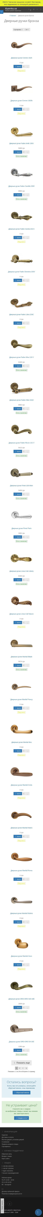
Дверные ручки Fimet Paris (21, 528)
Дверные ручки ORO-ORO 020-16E (21, 999)
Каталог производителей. (10, 1173)
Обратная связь (7, 1154)
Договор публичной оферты (10, 1191)
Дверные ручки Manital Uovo (21, 956)
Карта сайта (5, 1158)
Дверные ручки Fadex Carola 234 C (21, 229)
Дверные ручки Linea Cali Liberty (22, 571)
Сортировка (18, 29)
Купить (17, 66)
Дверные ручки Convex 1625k (21, 101)
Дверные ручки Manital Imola (21, 785)
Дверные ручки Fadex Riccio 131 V (21, 443)
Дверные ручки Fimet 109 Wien (21, 486)
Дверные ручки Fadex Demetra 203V (21, 272)
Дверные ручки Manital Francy (21, 699)
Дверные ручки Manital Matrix (21, 828)
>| (26, 1068)
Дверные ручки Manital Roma (21, 870)
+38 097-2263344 (8, 1168)
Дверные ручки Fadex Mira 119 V (21, 357)
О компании (5, 1142)
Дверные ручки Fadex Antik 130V (21, 143)
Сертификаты (6, 1146)
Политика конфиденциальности (12, 1194)
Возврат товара (7, 1156)
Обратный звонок (21, 1093)
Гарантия (5, 1135)
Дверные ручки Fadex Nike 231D (22, 400)
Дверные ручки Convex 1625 (21, 58)
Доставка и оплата (8, 1137)
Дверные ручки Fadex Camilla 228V (21, 186)
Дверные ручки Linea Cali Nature (22, 614)
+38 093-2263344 (8, 1166)
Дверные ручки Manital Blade (21, 657)
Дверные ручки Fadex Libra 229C (21, 314)
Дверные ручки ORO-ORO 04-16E (21, 1042)
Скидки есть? (21, 1118)
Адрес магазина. (7, 1171)
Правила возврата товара (10, 1144)
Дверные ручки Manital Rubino (21, 913)
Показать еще (21, 1063)
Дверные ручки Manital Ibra (21, 742)
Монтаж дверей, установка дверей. (13, 1139)
